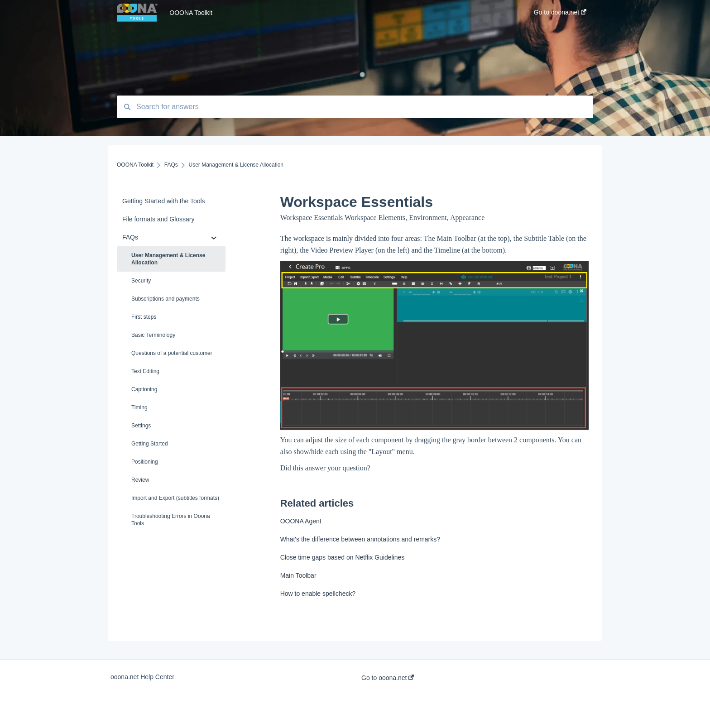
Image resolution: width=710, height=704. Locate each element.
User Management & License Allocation (168, 259)
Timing (139, 407)
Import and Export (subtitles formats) (175, 498)
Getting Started (149, 444)
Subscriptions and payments (165, 299)
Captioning (144, 389)
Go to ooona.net (387, 677)
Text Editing (145, 371)
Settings (141, 425)
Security (141, 281)
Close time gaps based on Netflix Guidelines (342, 557)
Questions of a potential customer (171, 353)
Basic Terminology (153, 335)
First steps (143, 317)
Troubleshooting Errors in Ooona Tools (170, 520)
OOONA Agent (300, 521)
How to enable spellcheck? (318, 593)
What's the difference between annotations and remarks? (360, 539)
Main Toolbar (298, 575)
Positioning (144, 462)
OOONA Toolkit (190, 12)
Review (140, 480)
